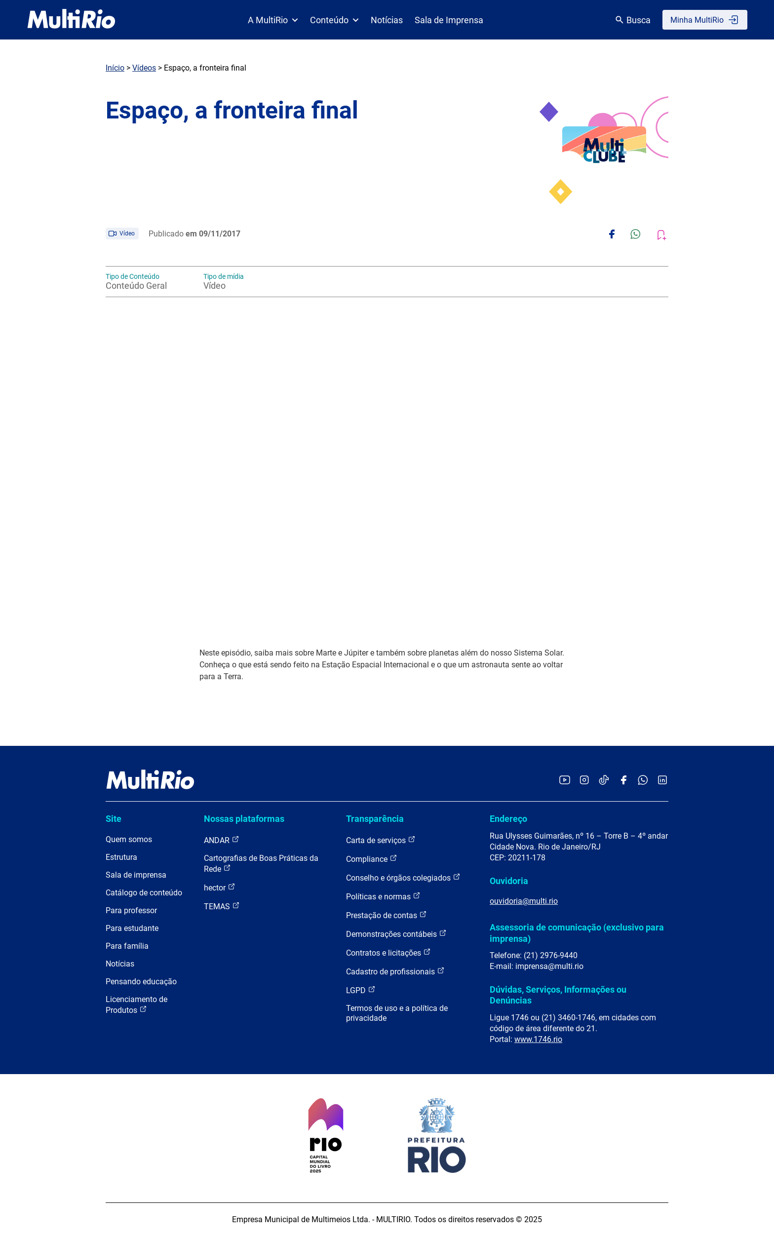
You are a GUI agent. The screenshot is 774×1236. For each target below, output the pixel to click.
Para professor (131, 910)
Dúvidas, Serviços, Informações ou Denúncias (558, 994)
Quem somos (129, 839)
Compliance (371, 858)
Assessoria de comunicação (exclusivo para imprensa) (577, 932)
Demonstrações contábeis (396, 933)
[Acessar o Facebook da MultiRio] (623, 780)
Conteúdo (334, 20)
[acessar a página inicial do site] (71, 20)
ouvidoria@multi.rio (524, 901)
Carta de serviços (381, 840)
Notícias (387, 20)
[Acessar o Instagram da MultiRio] (584, 780)
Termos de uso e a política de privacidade (397, 1013)
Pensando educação (141, 981)
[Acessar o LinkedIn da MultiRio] (662, 780)
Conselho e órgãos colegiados (403, 877)
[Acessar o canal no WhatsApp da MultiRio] (643, 780)
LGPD (361, 990)
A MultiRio (273, 20)
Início (115, 68)
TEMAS (222, 906)
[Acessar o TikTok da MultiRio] (604, 780)
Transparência (375, 818)
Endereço (508, 818)
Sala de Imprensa (449, 20)
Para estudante (132, 928)
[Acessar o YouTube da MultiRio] (565, 780)
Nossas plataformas (244, 818)
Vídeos (144, 68)
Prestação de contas (386, 915)
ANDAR (221, 840)
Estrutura (121, 857)
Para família (127, 946)
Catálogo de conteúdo (144, 892)
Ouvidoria (509, 881)
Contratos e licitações (388, 952)
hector (219, 887)
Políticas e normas (383, 896)
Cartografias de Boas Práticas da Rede (261, 863)
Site (113, 818)
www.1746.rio (538, 1039)
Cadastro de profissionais (395, 971)
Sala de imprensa (136, 875)
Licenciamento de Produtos (136, 1005)
